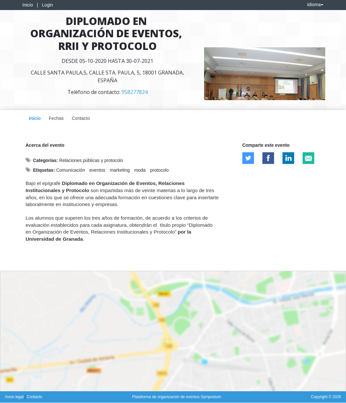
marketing (120, 170)
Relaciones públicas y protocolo (91, 160)
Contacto (81, 118)
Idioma (315, 4)
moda (139, 170)
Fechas (56, 118)
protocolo (159, 170)
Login (47, 4)
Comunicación (70, 170)
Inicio (27, 4)
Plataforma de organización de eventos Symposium (176, 397)
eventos (97, 170)
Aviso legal (15, 397)
